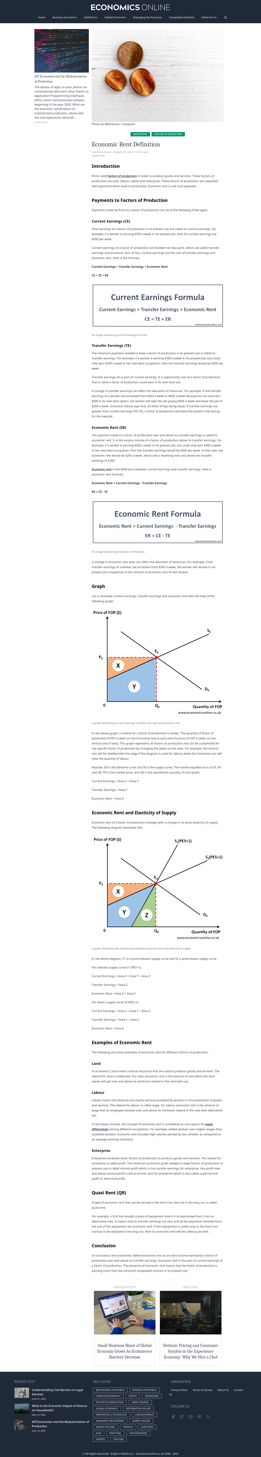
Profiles (128, 1427)
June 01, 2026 (39, 1398)
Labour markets (144, 1414)
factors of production (122, 176)
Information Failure (138, 1408)
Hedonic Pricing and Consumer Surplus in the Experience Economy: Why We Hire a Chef (190, 1351)
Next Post (190, 1287)
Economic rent (102, 469)
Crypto (133, 1396)
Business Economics (65, 17)
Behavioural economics (110, 1390)
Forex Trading (140, 1402)
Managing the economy (110, 1420)
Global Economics (115, 17)
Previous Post (125, 1287)
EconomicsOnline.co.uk (150, 1453)
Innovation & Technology (111, 1414)
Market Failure (141, 1420)
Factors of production (168, 134)
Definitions (90, 17)
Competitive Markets (181, 17)
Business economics (145, 1390)
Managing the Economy (147, 17)
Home (41, 17)
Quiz (98, 1433)
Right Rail (115, 1433)
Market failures (105, 1427)
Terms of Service (202, 1390)
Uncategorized (138, 1433)
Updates (100, 1439)
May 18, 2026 (38, 1414)
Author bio (98, 155)
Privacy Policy (179, 1390)
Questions (147, 1427)
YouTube (118, 1439)
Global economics (107, 1408)
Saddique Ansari (101, 152)
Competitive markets (108, 1396)
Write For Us (209, 17)
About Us (223, 1390)
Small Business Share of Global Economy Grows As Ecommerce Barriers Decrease (124, 1351)
